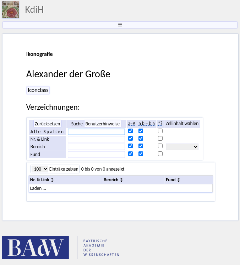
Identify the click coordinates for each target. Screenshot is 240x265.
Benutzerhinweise (103, 124)
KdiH (34, 9)
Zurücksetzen (47, 124)
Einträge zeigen (63, 169)
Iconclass (38, 90)
